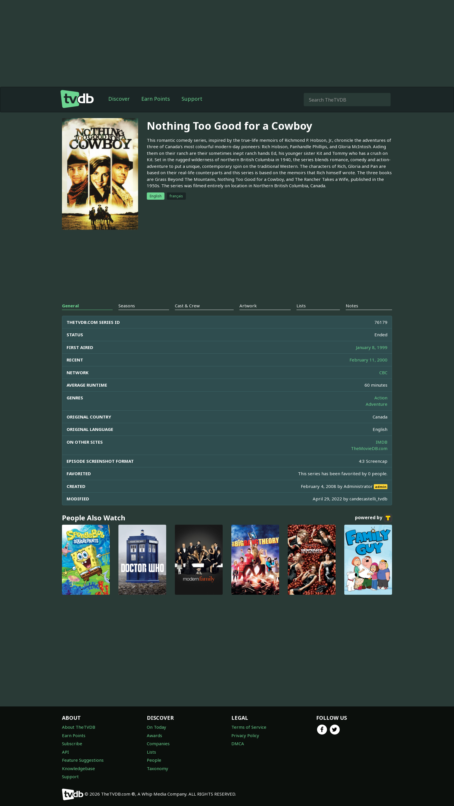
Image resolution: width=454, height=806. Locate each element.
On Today (156, 727)
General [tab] (70, 306)
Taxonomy (157, 768)
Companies (158, 743)
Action (380, 398)
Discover (119, 98)
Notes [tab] (352, 306)
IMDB (381, 442)
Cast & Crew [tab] (187, 306)
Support (192, 98)
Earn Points (155, 98)
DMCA (237, 743)
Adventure (376, 404)
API (65, 752)
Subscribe (72, 743)
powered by (373, 518)
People (154, 760)
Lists (151, 752)
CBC (383, 372)
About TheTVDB (78, 727)
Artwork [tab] (248, 306)
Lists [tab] (301, 306)
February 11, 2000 (368, 360)
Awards (154, 735)
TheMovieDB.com (369, 448)
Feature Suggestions (83, 760)
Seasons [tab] (126, 306)
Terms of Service (248, 727)
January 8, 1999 (371, 347)
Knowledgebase (78, 768)
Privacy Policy (245, 735)
